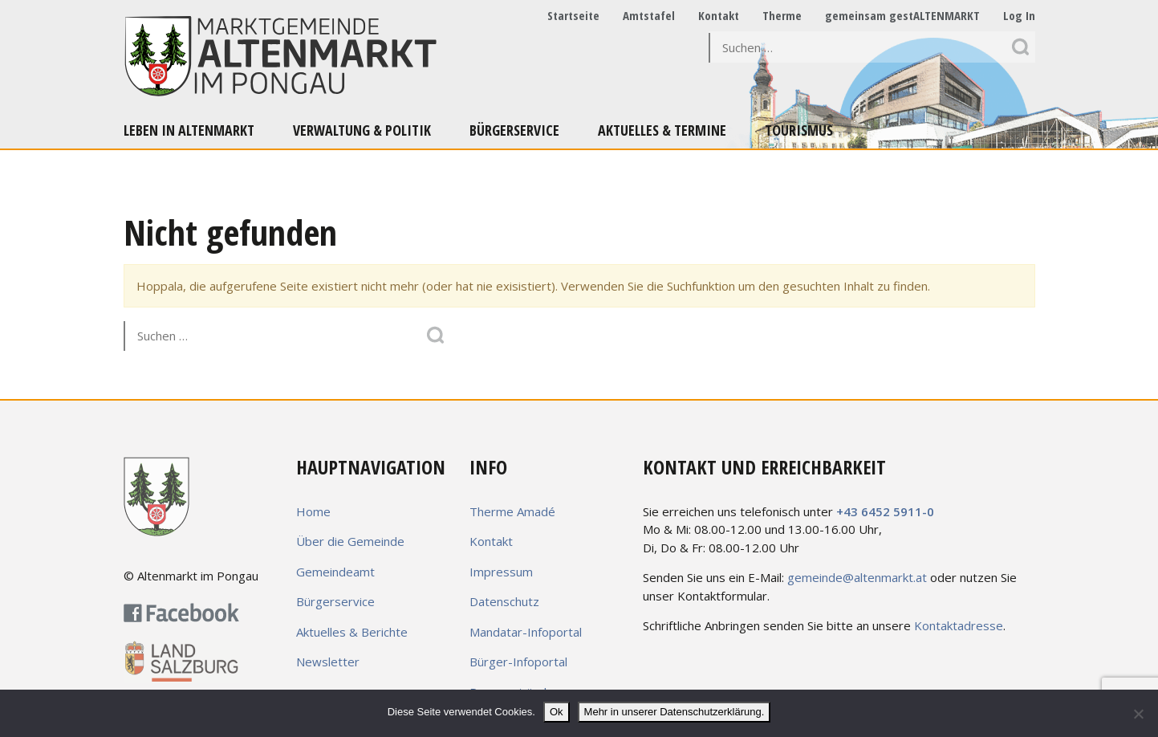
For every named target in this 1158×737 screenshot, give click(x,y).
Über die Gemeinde (350, 541)
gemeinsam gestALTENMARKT (902, 15)
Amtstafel (649, 15)
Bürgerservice (514, 130)
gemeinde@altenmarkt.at (857, 577)
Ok (556, 712)
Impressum (501, 572)
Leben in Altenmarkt (189, 130)
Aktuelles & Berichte (352, 632)
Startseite (573, 15)
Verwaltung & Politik (362, 130)
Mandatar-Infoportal (525, 632)
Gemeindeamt (335, 572)
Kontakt (718, 15)
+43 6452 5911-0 (885, 511)
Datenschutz (504, 601)
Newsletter (328, 662)
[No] (1138, 714)
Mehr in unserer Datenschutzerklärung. (674, 712)
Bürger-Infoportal (518, 662)
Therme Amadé (512, 511)
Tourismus (799, 130)
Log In (1019, 15)
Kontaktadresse (958, 625)
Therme (782, 15)
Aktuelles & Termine (662, 130)
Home (313, 511)
